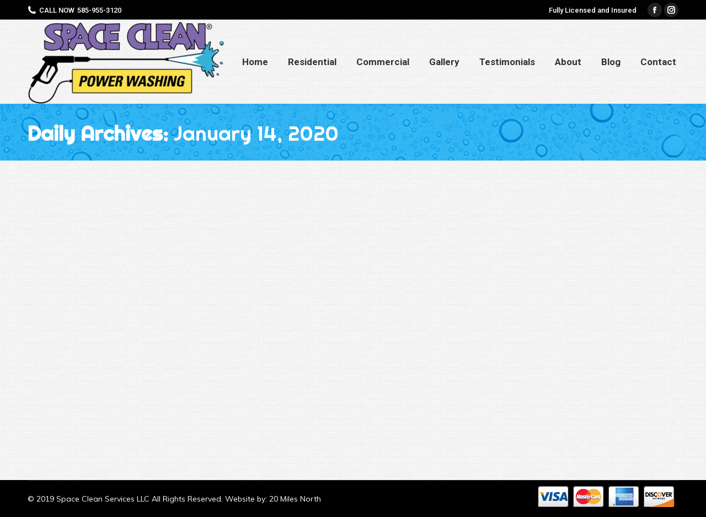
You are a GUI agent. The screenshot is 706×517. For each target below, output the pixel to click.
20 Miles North (295, 499)
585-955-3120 (99, 10)
